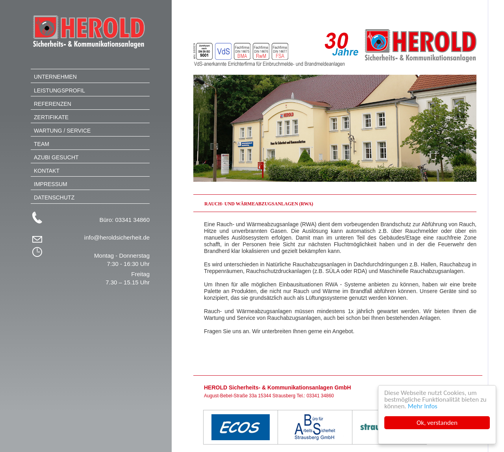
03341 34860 (132, 219)
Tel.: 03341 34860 (315, 395)
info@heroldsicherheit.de (117, 237)
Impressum (50, 184)
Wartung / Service (62, 130)
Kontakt (46, 171)
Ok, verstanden (437, 423)
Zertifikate (51, 117)
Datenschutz (54, 197)
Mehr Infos (422, 406)
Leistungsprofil (59, 90)
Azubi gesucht (56, 157)
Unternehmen (55, 77)
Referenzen (52, 104)
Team (41, 144)
